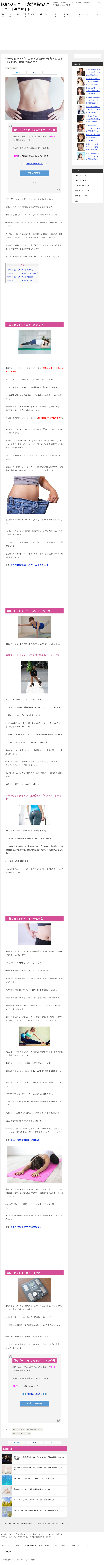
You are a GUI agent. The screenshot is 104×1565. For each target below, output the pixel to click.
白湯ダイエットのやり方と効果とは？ (26, 1227)
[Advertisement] (52, 35)
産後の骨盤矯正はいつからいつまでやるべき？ (29, 565)
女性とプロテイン (45, 15)
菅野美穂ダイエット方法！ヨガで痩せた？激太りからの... (93, 81)
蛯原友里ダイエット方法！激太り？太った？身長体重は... (93, 109)
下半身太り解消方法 (28, 15)
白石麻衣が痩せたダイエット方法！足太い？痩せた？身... (93, 156)
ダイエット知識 (14, 15)
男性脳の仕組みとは (34, 164)
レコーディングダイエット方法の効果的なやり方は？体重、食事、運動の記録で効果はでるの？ (52, 1523)
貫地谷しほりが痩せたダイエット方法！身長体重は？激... (93, 147)
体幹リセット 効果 (18, 1429)
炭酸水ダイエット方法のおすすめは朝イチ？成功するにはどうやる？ (35, 1478)
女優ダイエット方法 (67, 15)
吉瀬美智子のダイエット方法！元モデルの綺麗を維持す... (93, 128)
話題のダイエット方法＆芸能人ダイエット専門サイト (24, 6)
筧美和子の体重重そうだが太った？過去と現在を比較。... (93, 100)
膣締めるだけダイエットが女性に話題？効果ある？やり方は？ (33, 1489)
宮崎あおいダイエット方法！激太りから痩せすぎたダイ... (93, 72)
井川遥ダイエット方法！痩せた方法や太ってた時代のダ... (93, 137)
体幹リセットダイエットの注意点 (20, 277)
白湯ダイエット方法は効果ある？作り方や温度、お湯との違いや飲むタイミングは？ (38, 1468)
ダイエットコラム (84, 15)
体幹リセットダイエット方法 (21, 1433)
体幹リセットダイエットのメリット (21, 270)
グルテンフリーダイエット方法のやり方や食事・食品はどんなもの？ (35, 1500)
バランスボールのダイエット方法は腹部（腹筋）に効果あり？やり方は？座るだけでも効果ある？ (19, 1523)
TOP (24, 1534)
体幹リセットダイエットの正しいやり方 (22, 273)
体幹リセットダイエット (34, 1429)
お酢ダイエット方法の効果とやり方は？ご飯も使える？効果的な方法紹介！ (37, 1510)
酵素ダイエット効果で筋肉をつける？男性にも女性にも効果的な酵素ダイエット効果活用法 (39, 1458)
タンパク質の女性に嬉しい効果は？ (25, 1140)
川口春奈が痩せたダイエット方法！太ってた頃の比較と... (93, 90)
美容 (55, 15)
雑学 (3, 15)
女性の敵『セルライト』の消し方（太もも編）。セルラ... (93, 118)
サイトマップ (97, 15)
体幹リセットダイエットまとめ (19, 280)
